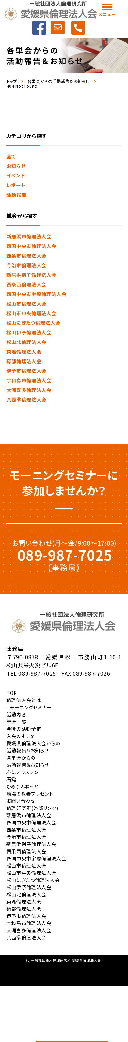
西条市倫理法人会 (26, 255)
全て (11, 156)
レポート (16, 185)
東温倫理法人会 (23, 351)
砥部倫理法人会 (23, 361)
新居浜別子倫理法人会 (31, 274)
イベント (15, 175)
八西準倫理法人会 (26, 399)
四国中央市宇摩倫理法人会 (36, 294)
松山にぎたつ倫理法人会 (33, 322)
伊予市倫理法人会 (26, 370)
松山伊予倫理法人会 (29, 332)
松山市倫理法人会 (26, 303)
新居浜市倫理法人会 (29, 236)
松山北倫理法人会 (26, 342)
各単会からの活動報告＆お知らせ (58, 81)
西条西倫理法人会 (26, 284)
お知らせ (16, 165)
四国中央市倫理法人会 (31, 246)
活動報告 (16, 194)
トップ (11, 81)
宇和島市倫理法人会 (29, 380)
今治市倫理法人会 (26, 265)
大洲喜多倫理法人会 (29, 390)
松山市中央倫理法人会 (31, 313)
